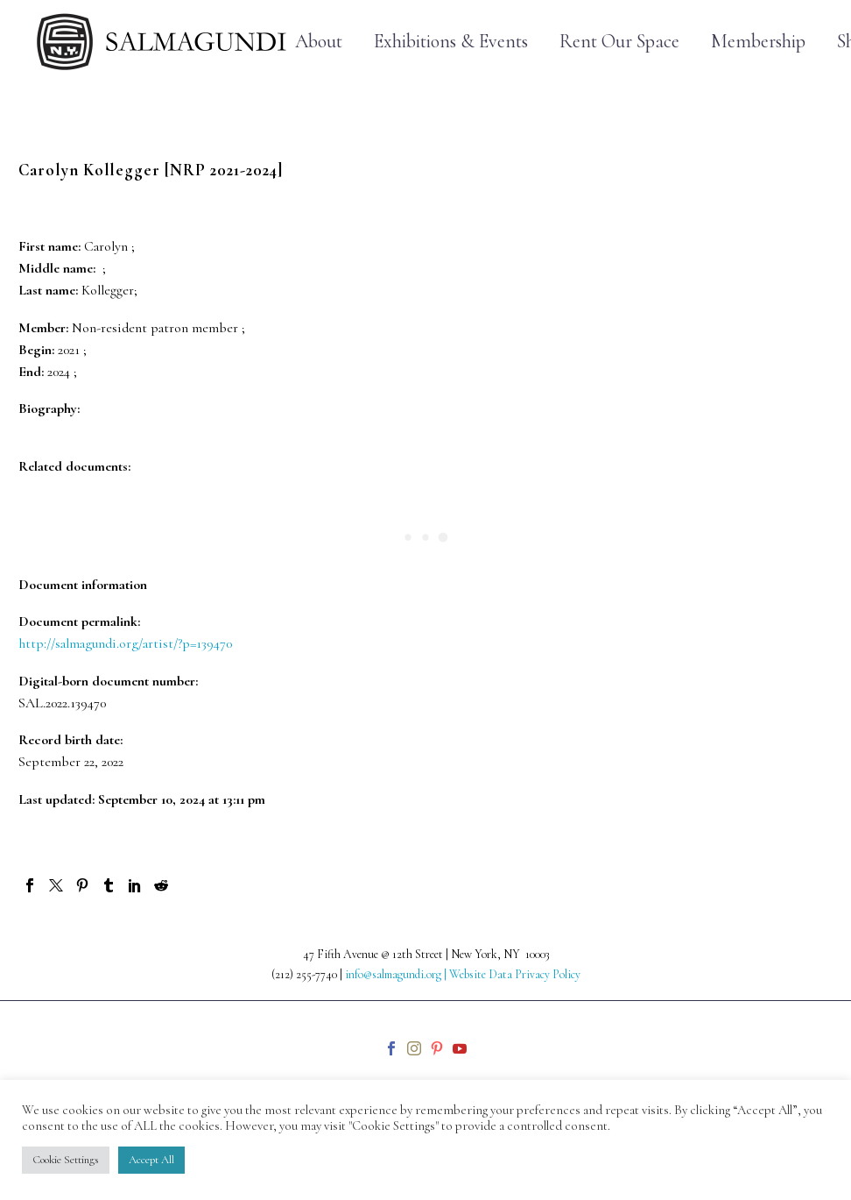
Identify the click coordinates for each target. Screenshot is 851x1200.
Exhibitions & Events (451, 42)
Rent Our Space (619, 42)
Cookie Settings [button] (65, 1160)
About (318, 42)
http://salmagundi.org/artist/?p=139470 (125, 643)
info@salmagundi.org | (397, 974)
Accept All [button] (151, 1160)
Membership (758, 42)
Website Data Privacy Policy (514, 974)
